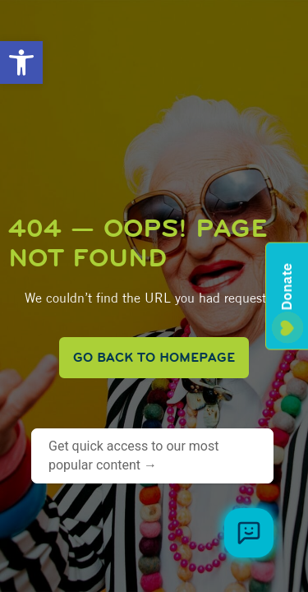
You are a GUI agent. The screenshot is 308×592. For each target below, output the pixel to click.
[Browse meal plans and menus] (249, 532)
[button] (21, 62)
